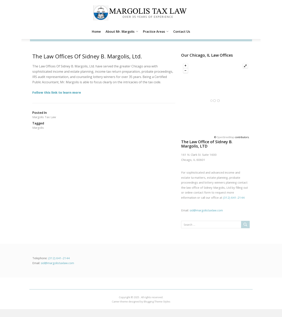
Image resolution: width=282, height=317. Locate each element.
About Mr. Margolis (122, 31)
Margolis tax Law (44, 117)
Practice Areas (156, 31)
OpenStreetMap (225, 137)
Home (96, 31)
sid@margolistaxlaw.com (206, 210)
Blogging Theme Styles (157, 301)
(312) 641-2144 (234, 197)
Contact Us (181, 31)
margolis (38, 128)
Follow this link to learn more (56, 92)
